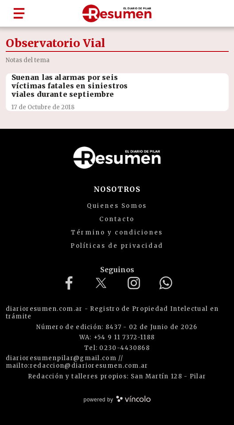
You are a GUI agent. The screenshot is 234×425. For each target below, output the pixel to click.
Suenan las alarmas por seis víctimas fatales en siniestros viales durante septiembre (70, 86)
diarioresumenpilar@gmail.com (61, 358)
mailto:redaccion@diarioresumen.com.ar (77, 365)
